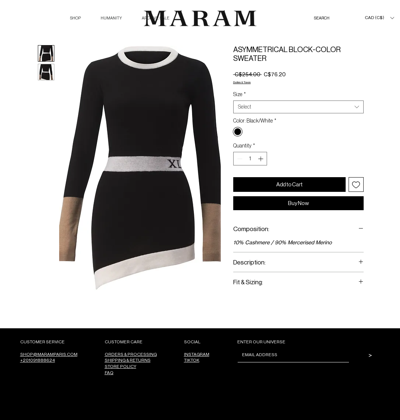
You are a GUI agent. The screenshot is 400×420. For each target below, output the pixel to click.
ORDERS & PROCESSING (131, 354)
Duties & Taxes (242, 82)
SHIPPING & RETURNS (128, 360)
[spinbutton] (250, 158)
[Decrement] (239, 158)
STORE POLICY (120, 366)
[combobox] (298, 107)
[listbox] (379, 18)
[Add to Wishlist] (356, 184)
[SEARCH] (329, 18)
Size (239, 94)
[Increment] (261, 158)
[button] (75, 18)
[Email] (291, 354)
